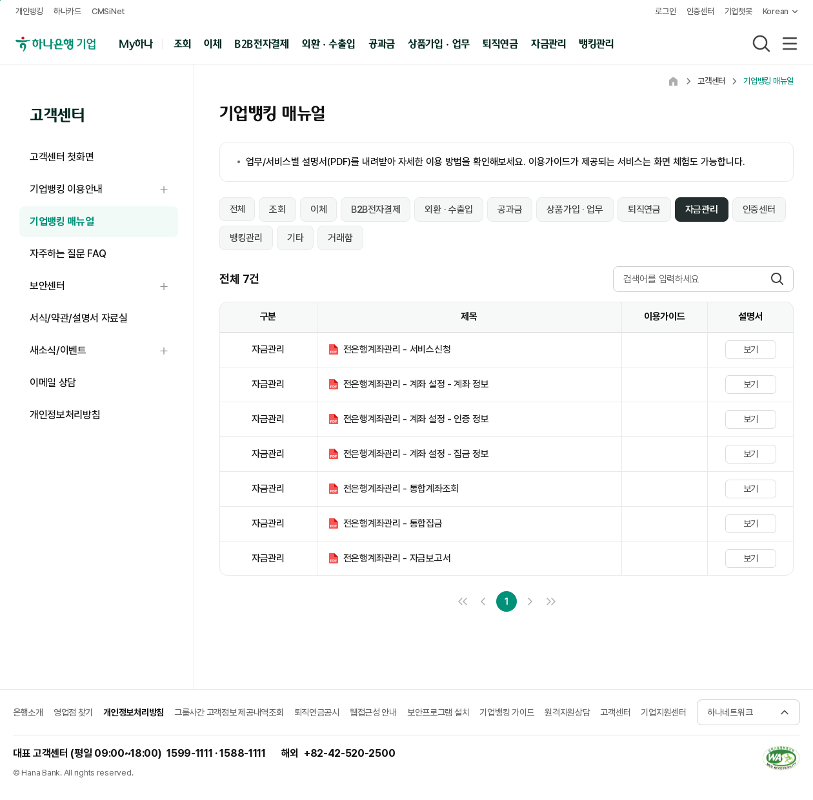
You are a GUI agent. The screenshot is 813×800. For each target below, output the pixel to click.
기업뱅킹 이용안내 (104, 190)
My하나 (136, 43)
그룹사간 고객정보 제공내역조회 (229, 712)
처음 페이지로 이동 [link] (462, 601)
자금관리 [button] (549, 43)
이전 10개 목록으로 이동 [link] (483, 601)
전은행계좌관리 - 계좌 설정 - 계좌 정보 (416, 384)
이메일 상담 (53, 382)
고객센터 (615, 712)
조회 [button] (182, 43)
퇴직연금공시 (316, 712)
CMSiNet (108, 11)
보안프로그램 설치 (438, 712)
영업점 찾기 (73, 712)
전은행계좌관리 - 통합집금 (393, 523)
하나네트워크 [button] (729, 712)
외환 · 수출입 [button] (328, 43)
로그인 (665, 11)
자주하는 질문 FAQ (68, 254)
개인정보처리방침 (65, 415)
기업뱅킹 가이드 (506, 712)
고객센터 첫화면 (62, 157)
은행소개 (28, 712)
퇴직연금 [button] (500, 43)
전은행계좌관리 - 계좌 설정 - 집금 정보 (416, 454)
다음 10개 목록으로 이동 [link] (529, 601)
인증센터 (700, 11)
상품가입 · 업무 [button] (439, 43)
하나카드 (67, 11)
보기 (750, 349)
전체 (237, 209)
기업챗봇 (738, 11)
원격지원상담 (567, 712)
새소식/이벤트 (104, 351)
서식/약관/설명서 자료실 (79, 318)
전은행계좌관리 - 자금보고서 (397, 558)
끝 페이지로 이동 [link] (550, 601)
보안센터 (104, 286)
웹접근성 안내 (373, 712)
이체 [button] (212, 43)
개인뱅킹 (29, 11)
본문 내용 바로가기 (0, 0)
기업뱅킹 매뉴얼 (62, 221)
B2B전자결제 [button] (261, 43)
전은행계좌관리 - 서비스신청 (397, 349)
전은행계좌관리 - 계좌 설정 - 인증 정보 (416, 419)
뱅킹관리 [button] (596, 43)
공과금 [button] (381, 43)
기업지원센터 (663, 712)
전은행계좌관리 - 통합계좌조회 (401, 488)
